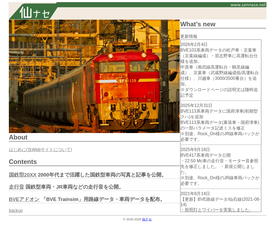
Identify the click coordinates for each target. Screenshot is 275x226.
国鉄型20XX (23, 175)
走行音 (16, 187)
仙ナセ (147, 219)
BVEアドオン (24, 199)
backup (16, 210)
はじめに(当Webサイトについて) (40, 149)
